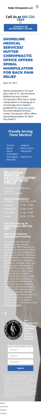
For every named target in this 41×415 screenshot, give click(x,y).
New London (27, 148)
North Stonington (12, 152)
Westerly (11, 159)
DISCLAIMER (13, 389)
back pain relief (26, 107)
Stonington (12, 156)
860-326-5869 (26, 18)
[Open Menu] (37, 6)
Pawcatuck (26, 151)
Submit (20, 368)
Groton (10, 145)
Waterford (26, 156)
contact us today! (12, 305)
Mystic (10, 148)
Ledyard (25, 145)
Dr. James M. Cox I (29, 393)
